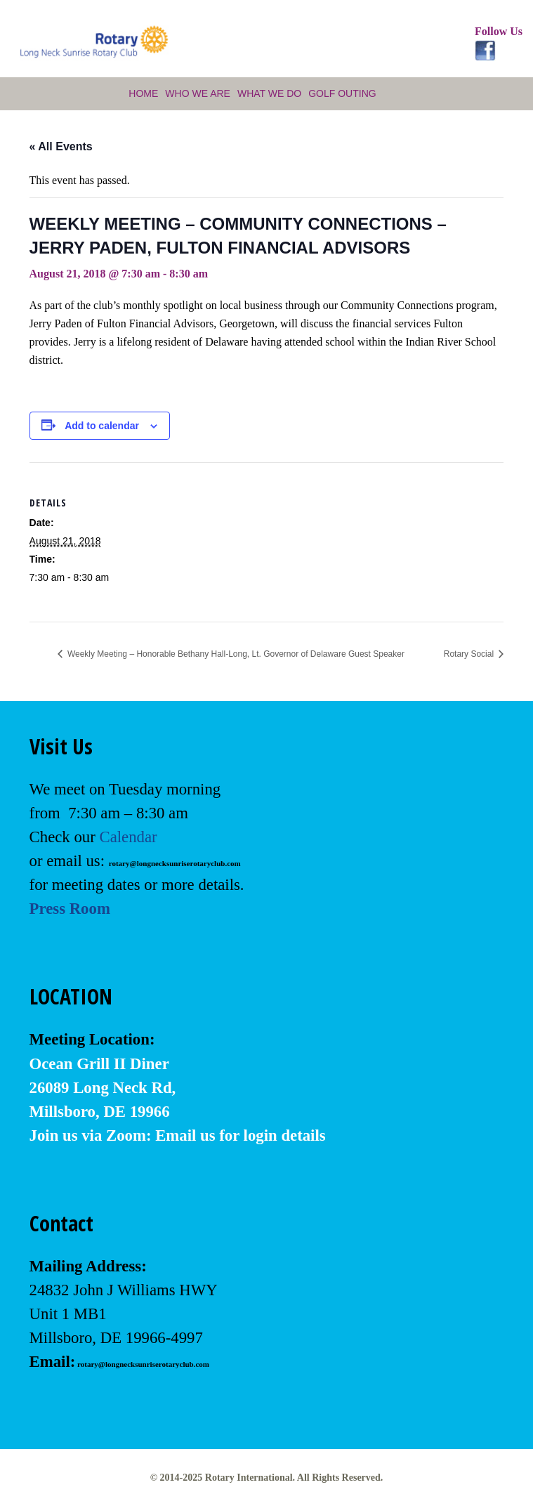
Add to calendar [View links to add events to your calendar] (102, 425)
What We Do (269, 93)
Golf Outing (342, 93)
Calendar (128, 837)
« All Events (61, 146)
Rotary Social (470, 654)
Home (143, 93)
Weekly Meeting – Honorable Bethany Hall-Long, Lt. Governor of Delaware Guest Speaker (234, 654)
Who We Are (197, 93)
